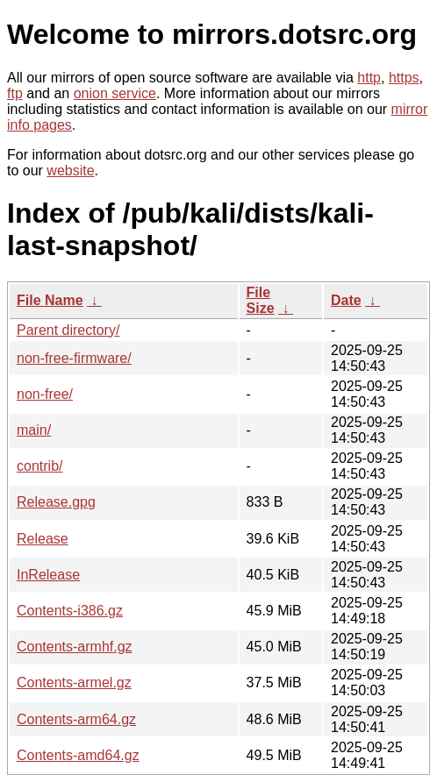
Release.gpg (56, 501)
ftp (15, 93)
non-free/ (45, 394)
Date (346, 300)
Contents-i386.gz (70, 610)
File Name (50, 300)
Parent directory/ (68, 330)
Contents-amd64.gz (78, 755)
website (70, 170)
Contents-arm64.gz (76, 719)
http (369, 77)
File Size (261, 300)
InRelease (48, 574)
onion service (115, 93)
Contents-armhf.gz (75, 646)
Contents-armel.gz (74, 682)
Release (42, 538)
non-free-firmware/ (74, 358)
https (404, 77)
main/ (34, 430)
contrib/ (39, 466)
